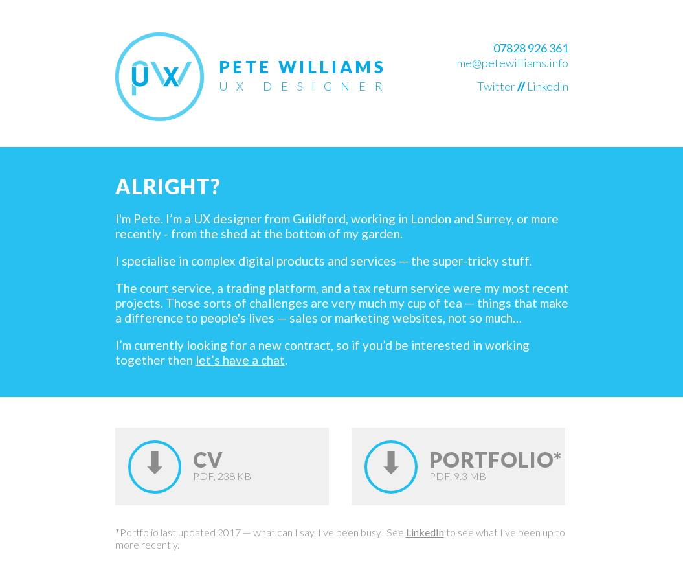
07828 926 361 (530, 48)
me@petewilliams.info (512, 63)
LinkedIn (547, 86)
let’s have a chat (240, 359)
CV (208, 459)
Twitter (496, 86)
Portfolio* (495, 459)
